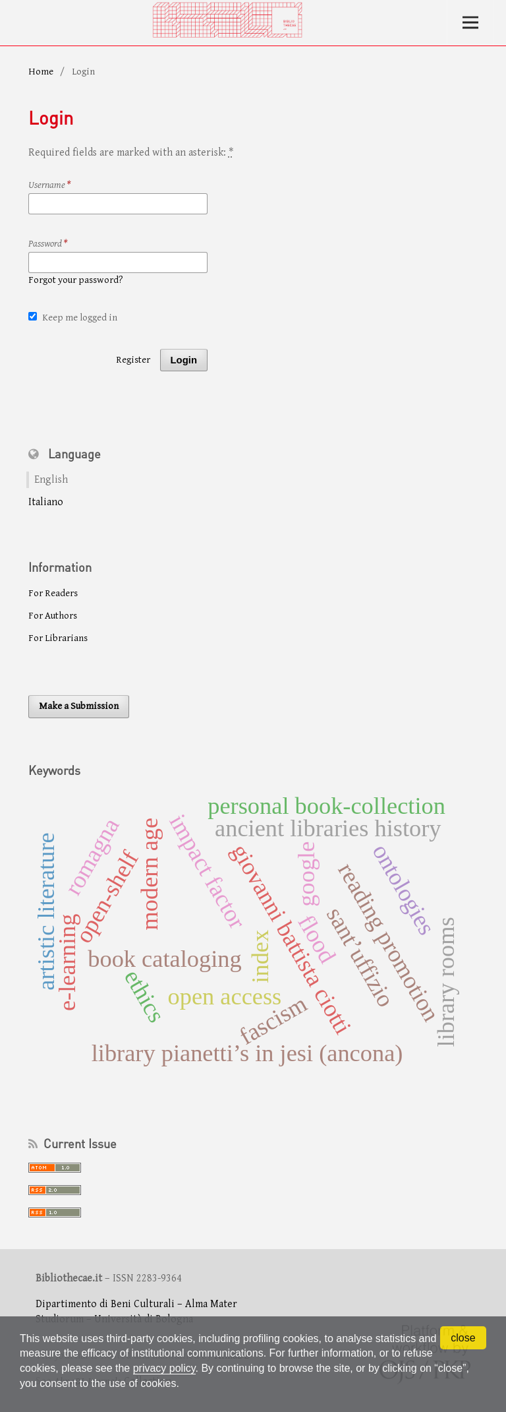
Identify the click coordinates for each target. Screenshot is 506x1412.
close (463, 1337)
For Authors (52, 615)
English (51, 480)
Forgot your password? (75, 280)
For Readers (53, 593)
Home (40, 71)
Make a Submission (79, 706)
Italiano (45, 502)
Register (133, 359)
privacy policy (164, 1368)
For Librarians (58, 638)
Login (184, 360)
